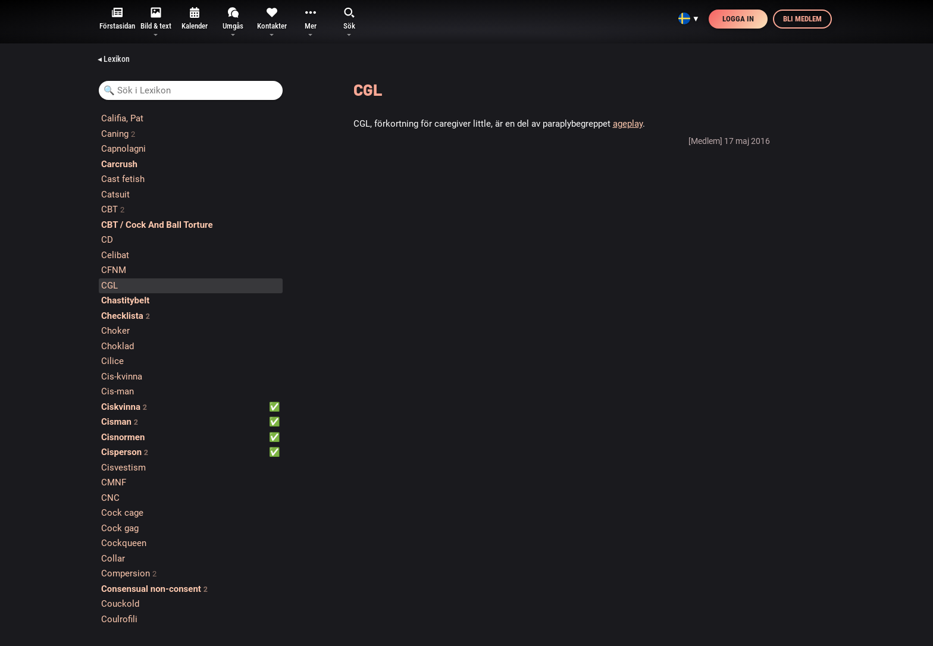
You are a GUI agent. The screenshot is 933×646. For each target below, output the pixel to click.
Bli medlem (802, 18)
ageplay (628, 123)
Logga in (738, 18)
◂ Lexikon (114, 59)
